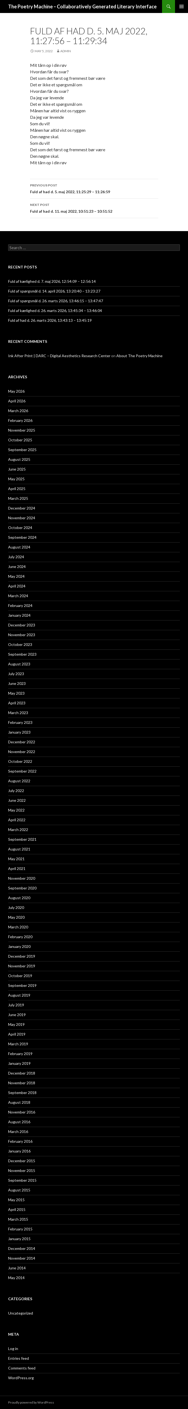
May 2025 (16, 479)
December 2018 (21, 1073)
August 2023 (19, 664)
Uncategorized (20, 1313)
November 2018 (21, 1082)
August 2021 (19, 849)
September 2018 (22, 1092)
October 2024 (20, 527)
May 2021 (16, 858)
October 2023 (20, 644)
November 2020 (21, 878)
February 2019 (20, 1053)
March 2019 (18, 1044)
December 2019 (21, 956)
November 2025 (21, 430)
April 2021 (16, 868)
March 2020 (18, 927)
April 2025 (16, 488)
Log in (13, 1348)
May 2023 (16, 693)
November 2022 (21, 751)
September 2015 (22, 1180)
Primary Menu (181, 6)
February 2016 (20, 1141)
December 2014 (21, 1248)
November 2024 (21, 517)
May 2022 (16, 810)
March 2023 (18, 712)
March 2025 (18, 498)
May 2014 (16, 1277)
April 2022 (16, 819)
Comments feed (21, 1368)
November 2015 (21, 1170)
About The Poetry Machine (139, 355)
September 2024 (22, 537)
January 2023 (19, 732)
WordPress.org (21, 1377)
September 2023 (22, 654)
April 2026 (16, 401)
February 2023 (20, 722)
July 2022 (16, 790)
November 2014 (21, 1258)
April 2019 (16, 1034)
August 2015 (19, 1190)
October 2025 (20, 440)
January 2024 (19, 615)
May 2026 (16, 391)
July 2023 (16, 673)
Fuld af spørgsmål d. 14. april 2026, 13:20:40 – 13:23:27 (54, 291)
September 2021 (22, 839)
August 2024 (19, 547)
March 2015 (18, 1219)
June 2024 (17, 566)
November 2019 (21, 966)
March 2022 (18, 829)
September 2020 (22, 888)
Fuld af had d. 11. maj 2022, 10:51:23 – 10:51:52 (94, 208)
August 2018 (19, 1102)
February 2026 (20, 420)
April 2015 (16, 1209)
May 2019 (16, 1024)
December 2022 (21, 742)
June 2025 (17, 469)
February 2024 (20, 605)
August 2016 (19, 1121)
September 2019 (22, 985)
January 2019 (19, 1063)
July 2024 (16, 556)
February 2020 (20, 936)
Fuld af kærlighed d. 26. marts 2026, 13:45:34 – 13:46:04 (55, 310)
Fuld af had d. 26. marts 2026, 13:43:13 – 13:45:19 (50, 320)
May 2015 (16, 1199)
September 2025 (22, 449)
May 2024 (16, 576)
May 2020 (16, 917)
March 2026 (18, 410)
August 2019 (19, 995)
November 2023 (21, 634)
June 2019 (17, 1014)
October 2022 (20, 761)
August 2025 (19, 459)
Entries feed (18, 1358)
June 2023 (17, 683)
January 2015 (19, 1238)
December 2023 (21, 625)
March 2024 (18, 595)
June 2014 (17, 1268)
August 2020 (19, 897)
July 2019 (16, 1005)
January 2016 (19, 1151)
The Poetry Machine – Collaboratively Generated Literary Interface (82, 6)
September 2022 (22, 771)
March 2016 (18, 1131)
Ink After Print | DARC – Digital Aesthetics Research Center (59, 355)
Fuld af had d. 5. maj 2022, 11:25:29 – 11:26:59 (94, 188)
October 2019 (20, 975)
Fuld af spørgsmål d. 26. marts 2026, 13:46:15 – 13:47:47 (55, 300)
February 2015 (20, 1229)
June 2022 (17, 800)
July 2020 (16, 907)
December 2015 (21, 1160)
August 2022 (19, 781)
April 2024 (16, 586)
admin (65, 51)
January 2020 (19, 946)
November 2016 (21, 1112)
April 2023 (16, 703)
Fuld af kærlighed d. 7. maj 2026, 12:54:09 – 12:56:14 (52, 281)
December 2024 (21, 508)
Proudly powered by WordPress (31, 1402)
